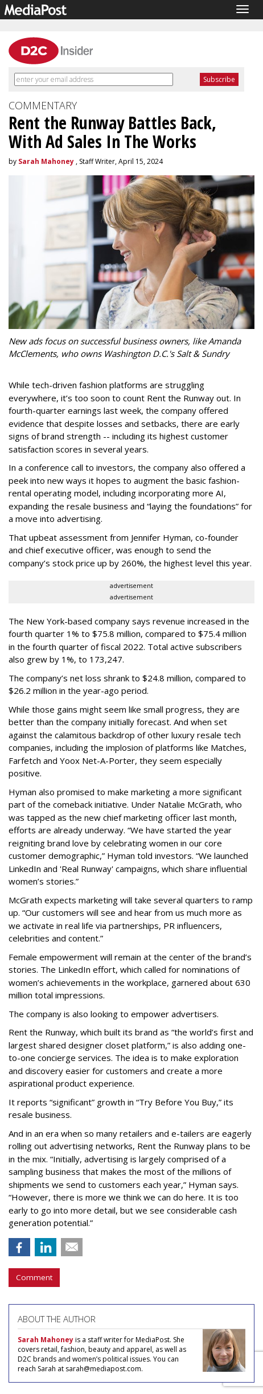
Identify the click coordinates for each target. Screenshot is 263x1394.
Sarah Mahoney (46, 161)
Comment (34, 1277)
